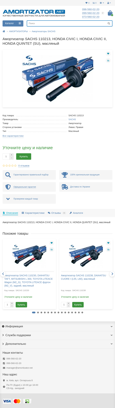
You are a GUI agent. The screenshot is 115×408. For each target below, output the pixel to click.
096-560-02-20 (13, 358)
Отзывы (57, 212)
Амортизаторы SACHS (43, 31)
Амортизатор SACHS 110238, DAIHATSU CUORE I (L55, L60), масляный (83, 277)
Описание (10, 212)
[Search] (69, 23)
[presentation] (3, 274)
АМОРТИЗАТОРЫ (18, 31)
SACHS (72, 119)
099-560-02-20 (13, 363)
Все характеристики (13, 136)
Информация (57, 326)
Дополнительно (57, 343)
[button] (33, 312)
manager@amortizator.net (19, 368)
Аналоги (76, 212)
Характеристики (32, 212)
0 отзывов (23, 165)
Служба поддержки (57, 335)
